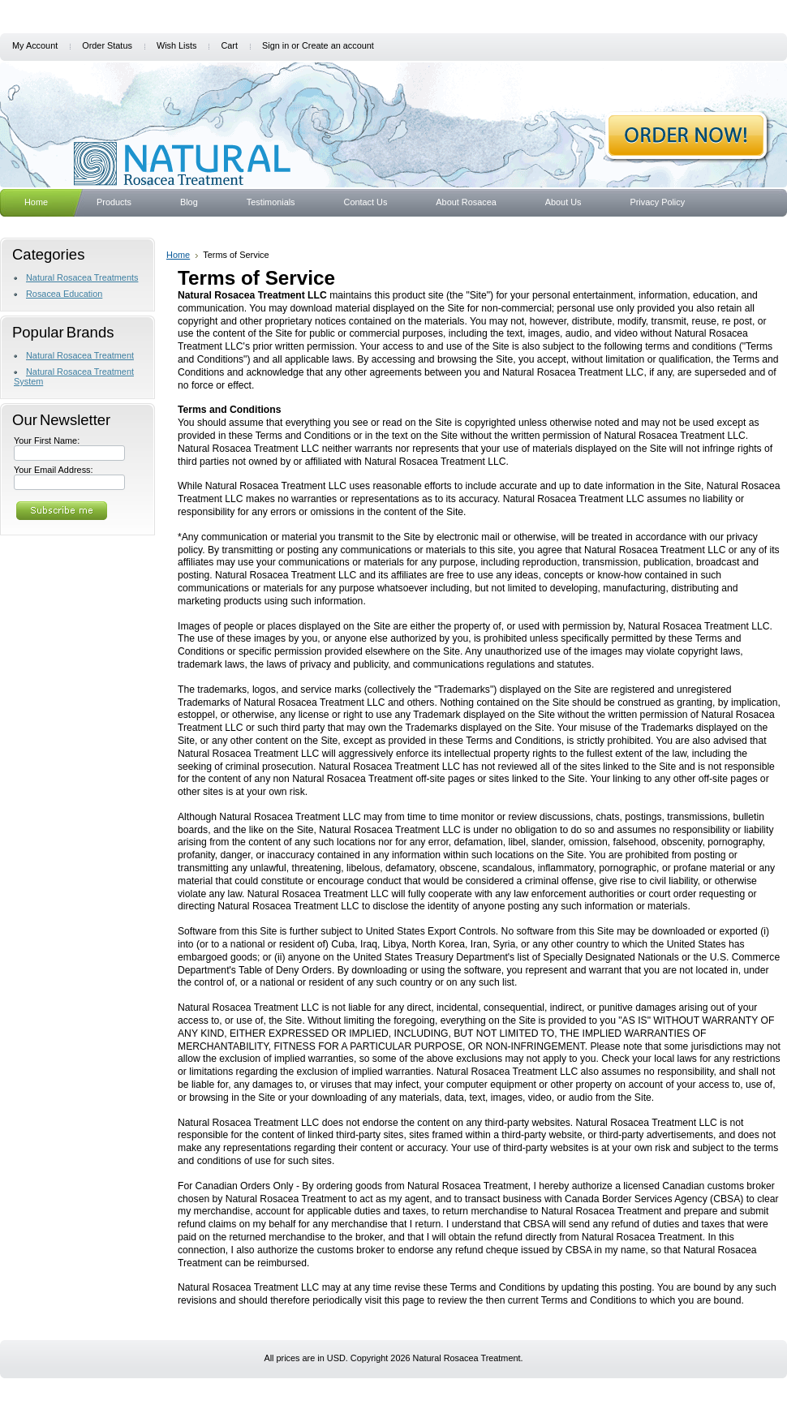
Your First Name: (47, 440)
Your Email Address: (53, 470)
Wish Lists (177, 45)
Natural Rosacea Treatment (80, 355)
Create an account (338, 45)
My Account (35, 45)
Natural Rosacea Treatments (82, 277)
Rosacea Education (64, 294)
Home (178, 255)
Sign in (275, 45)
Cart (229, 45)
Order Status (107, 45)
